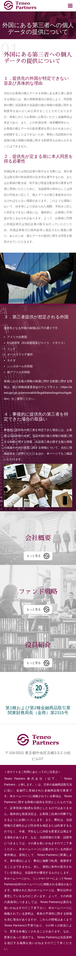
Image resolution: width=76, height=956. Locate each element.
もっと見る (34, 555)
